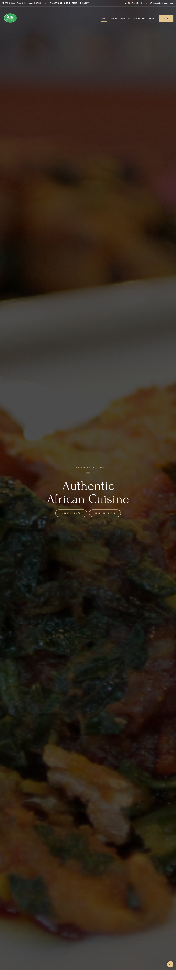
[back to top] (170, 964)
